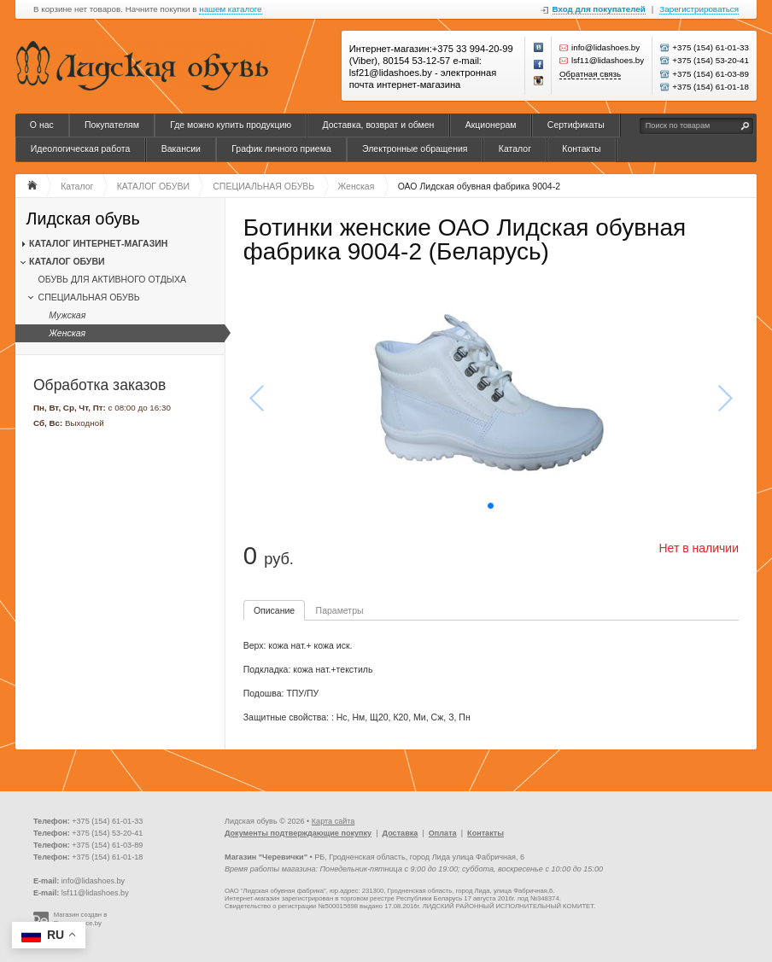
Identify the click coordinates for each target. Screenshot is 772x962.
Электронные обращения (415, 148)
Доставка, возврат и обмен (378, 125)
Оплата (443, 833)
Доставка (400, 833)
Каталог (515, 148)
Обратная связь (590, 74)
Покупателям (112, 125)
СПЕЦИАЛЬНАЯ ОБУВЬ (89, 297)
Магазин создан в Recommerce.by (81, 919)
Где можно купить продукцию (230, 125)
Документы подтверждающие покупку (298, 833)
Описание (274, 610)
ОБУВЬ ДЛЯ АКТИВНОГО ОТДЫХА (112, 279)
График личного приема (281, 148)
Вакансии (181, 148)
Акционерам (491, 125)
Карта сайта (333, 821)
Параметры (340, 610)
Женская (67, 333)
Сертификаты (576, 125)
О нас (42, 125)
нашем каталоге (230, 9)
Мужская (67, 315)
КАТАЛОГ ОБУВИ (66, 261)
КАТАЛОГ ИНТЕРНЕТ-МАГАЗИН (98, 243)
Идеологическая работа (81, 148)
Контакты (581, 148)
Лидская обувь (83, 219)
